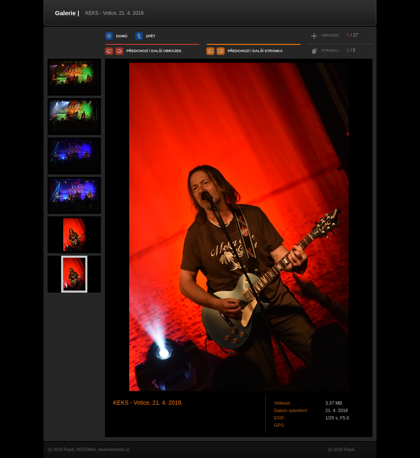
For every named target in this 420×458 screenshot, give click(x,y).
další (156, 51)
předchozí (137, 51)
